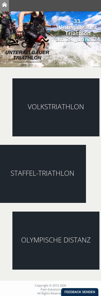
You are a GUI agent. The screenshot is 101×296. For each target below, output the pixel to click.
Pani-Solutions (51, 289)
